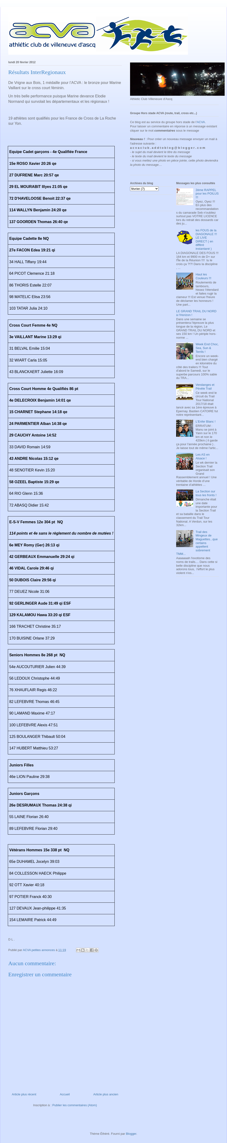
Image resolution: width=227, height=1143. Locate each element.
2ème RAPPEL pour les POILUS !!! (207, 193)
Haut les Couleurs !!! (203, 276)
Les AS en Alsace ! (203, 456)
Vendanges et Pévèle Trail (205, 386)
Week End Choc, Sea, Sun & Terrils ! (207, 347)
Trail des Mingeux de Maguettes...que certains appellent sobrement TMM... (197, 543)
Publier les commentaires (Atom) (74, 1105)
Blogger (131, 1133)
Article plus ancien (105, 1094)
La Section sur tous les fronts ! (206, 493)
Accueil (65, 1094)
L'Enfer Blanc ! (205, 421)
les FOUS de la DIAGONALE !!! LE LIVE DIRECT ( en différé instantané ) (206, 239)
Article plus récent (24, 1094)
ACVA (201, 122)
